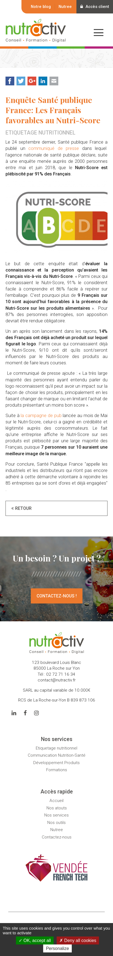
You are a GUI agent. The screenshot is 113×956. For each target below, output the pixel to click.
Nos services (56, 815)
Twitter (20, 81)
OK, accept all (35, 940)
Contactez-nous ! (57, 596)
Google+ (31, 81)
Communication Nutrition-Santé (57, 755)
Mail (53, 81)
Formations (56, 769)
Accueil (56, 800)
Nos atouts (56, 808)
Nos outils (56, 822)
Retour (23, 508)
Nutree (64, 6)
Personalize (57, 948)
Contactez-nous (56, 837)
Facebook (9, 81)
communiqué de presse (53, 148)
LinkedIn (42, 81)
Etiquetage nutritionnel (56, 748)
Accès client (94, 6)
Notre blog (40, 6)
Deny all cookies (77, 940)
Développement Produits (56, 762)
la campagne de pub (41, 415)
